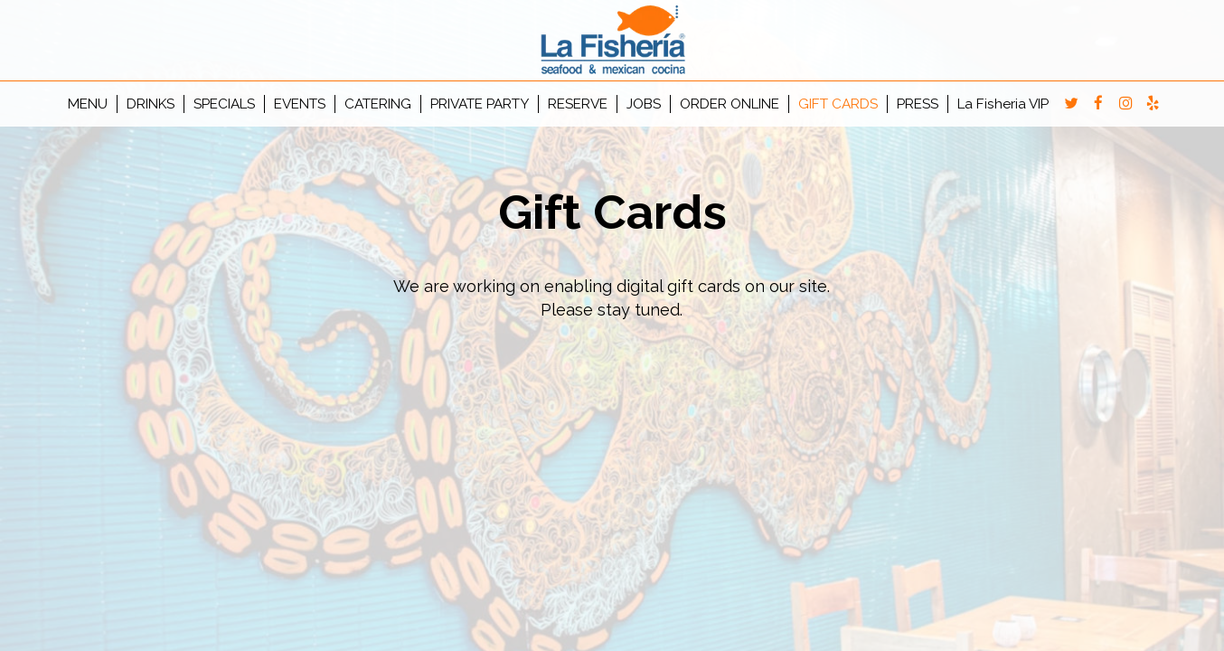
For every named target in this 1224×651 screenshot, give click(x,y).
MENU (88, 104)
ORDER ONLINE (729, 104)
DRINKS (150, 104)
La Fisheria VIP (1003, 104)
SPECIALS (224, 104)
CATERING (377, 104)
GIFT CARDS (838, 104)
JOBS (643, 104)
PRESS (917, 104)
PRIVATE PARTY (479, 104)
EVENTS (299, 104)
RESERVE (577, 104)
